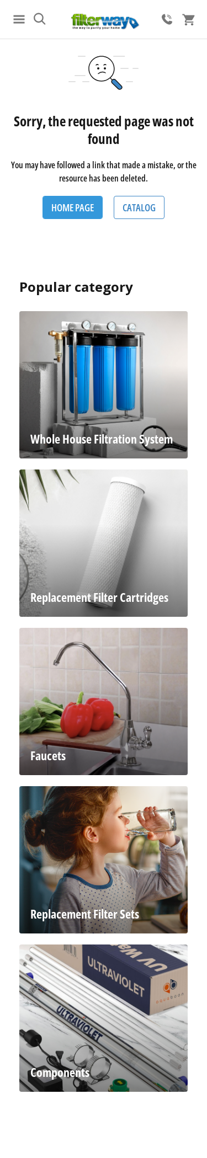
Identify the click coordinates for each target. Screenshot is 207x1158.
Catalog (139, 207)
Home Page (72, 207)
